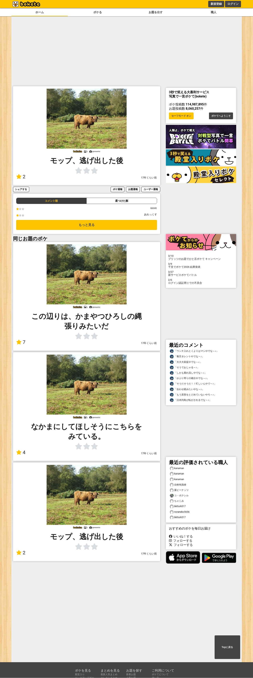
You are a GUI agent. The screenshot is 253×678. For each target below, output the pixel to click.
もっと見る (87, 225)
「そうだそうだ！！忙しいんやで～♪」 (193, 384)
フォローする (181, 541)
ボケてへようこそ (221, 115)
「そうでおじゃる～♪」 (184, 367)
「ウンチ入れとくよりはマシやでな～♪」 (194, 351)
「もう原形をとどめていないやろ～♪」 (193, 395)
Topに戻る (227, 647)
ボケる (97, 12)
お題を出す (156, 12)
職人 (213, 12)
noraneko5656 (180, 512)
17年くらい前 (149, 177)
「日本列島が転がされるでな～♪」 (190, 400)
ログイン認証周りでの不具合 (201, 281)
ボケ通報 (117, 189)
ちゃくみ (177, 501)
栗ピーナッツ (179, 490)
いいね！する (181, 536)
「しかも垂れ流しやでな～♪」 (188, 373)
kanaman (177, 468)
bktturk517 (178, 506)
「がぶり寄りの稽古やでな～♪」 (189, 378)
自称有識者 (178, 485)
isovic (153, 208)
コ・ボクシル (179, 495)
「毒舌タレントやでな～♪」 (187, 356)
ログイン (233, 3)
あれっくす (150, 214)
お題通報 (133, 189)
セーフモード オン (181, 115)
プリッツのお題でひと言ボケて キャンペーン (201, 257)
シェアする (21, 189)
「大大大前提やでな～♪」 (186, 362)
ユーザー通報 (151, 189)
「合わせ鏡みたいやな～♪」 (187, 389)
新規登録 (216, 3)
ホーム (39, 12)
